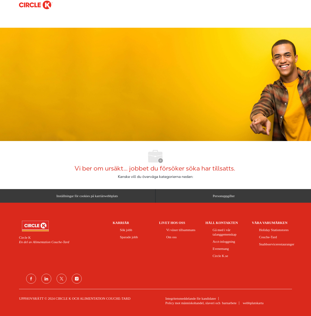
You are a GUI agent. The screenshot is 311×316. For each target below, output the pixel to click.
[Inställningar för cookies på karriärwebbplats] (87, 196)
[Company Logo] (30, 5)
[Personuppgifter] (223, 196)
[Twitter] (61, 279)
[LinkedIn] (46, 279)
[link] (63, 226)
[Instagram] (77, 279)
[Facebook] (31, 279)
